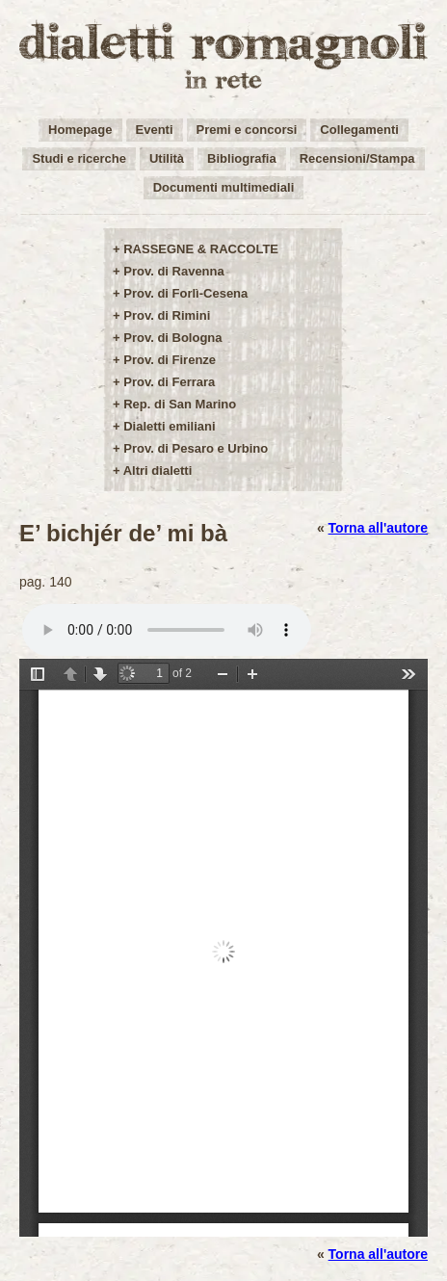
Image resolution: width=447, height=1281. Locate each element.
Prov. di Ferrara (169, 382)
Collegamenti (359, 129)
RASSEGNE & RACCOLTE (200, 249)
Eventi (154, 129)
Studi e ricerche (79, 158)
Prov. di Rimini (166, 315)
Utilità (166, 158)
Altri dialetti (158, 470)
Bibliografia (241, 158)
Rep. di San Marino (179, 404)
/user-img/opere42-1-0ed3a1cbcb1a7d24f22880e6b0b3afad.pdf (223, 948)
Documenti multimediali (224, 187)
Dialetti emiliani (169, 426)
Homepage (80, 129)
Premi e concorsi (247, 129)
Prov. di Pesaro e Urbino (195, 448)
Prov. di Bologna (172, 337)
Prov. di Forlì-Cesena (185, 293)
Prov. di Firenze (169, 360)
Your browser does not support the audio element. (166, 630)
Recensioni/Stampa (357, 158)
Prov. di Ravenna (173, 271)
